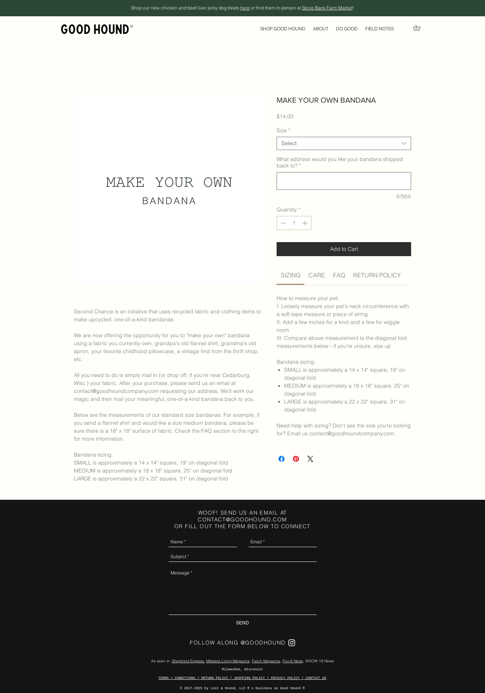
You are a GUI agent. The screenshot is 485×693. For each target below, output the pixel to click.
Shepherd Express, (188, 661)
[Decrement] (282, 223)
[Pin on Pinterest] (295, 458)
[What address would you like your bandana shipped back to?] (344, 180)
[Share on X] (310, 458)
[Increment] (305, 223)
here (245, 8)
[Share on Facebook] (281, 458)
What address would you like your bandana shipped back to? (340, 162)
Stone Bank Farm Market (327, 8)
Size (283, 130)
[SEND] (242, 623)
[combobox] (344, 143)
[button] (283, 29)
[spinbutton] (294, 223)
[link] (419, 28)
